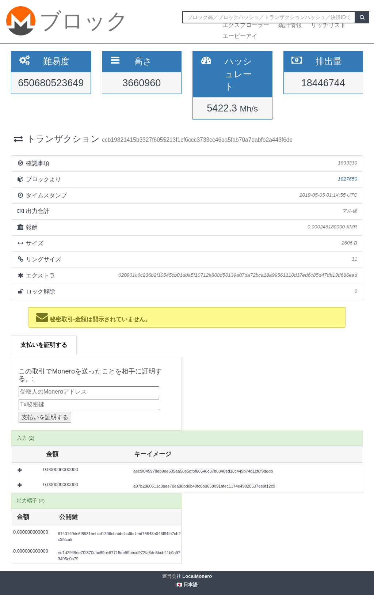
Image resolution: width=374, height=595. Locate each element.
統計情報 (290, 25)
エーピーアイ (239, 36)
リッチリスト (328, 25)
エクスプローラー (245, 25)
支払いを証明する (43, 345)
